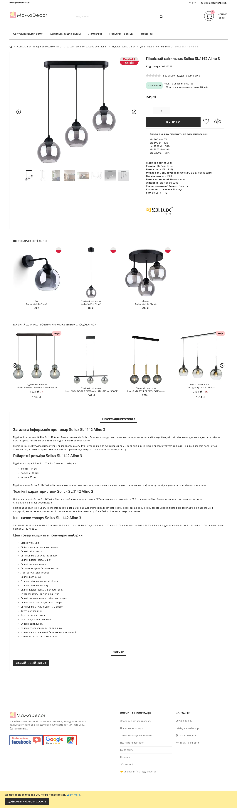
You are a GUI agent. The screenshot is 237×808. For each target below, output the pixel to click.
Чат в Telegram (186, 735)
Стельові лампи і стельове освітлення (85, 46)
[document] (119, 799)
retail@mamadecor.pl (187, 728)
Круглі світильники (31, 611)
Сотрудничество (147, 771)
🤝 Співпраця (127, 771)
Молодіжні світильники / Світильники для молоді (48, 632)
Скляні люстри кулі (31, 577)
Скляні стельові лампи (33, 564)
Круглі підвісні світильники (36, 619)
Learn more (73, 794)
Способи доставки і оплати (135, 721)
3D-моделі (126, 764)
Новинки (125, 757)
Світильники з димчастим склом (39, 555)
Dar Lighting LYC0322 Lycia (200, 386)
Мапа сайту (126, 750)
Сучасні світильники (32, 623)
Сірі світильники (30, 542)
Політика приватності (132, 742)
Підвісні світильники (123, 46)
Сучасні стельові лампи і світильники (41, 628)
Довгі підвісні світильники (155, 46)
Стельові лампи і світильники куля (40, 594)
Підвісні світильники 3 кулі (35, 585)
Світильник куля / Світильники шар (40, 568)
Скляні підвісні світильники (36, 559)
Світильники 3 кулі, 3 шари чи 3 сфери (42, 606)
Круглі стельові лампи (33, 615)
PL (190, 2)
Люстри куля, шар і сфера (35, 572)
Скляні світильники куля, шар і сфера (41, 602)
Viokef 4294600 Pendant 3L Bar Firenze (37, 386)
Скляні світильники (31, 551)
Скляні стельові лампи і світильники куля (44, 598)
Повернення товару (131, 728)
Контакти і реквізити (187, 742)
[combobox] (118, 16)
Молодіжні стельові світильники (39, 636)
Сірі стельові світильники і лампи (39, 547)
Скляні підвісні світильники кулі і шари (42, 589)
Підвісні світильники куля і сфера (39, 581)
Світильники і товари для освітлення (38, 46)
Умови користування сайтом (136, 735)
